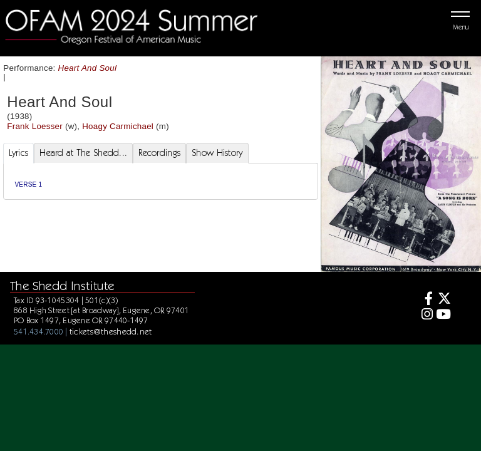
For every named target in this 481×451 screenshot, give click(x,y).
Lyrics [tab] (19, 153)
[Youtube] (443, 315)
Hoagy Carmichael (117, 126)
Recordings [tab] (159, 153)
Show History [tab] (217, 153)
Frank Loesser (35, 126)
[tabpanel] (161, 181)
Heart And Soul (87, 68)
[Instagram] (425, 315)
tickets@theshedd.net (111, 331)
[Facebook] (425, 300)
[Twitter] (443, 300)
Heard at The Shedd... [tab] (83, 153)
